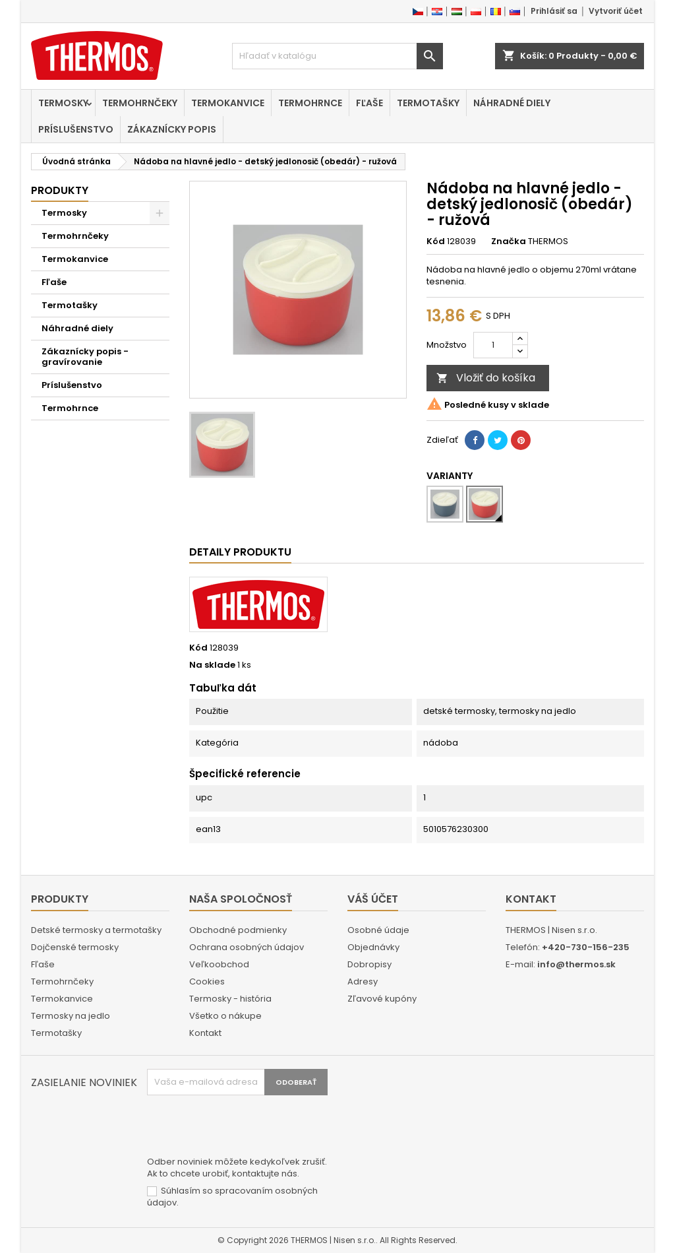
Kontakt (205, 1033)
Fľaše (369, 103)
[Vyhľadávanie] (337, 56)
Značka (508, 241)
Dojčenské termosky (75, 947)
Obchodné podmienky (238, 930)
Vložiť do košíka (485, 377)
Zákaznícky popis (171, 129)
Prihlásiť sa (554, 10)
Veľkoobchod (219, 964)
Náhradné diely (511, 103)
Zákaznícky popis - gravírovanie (85, 356)
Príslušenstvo (75, 129)
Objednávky (373, 947)
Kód (435, 241)
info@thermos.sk (576, 964)
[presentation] (247, 1127)
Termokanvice (227, 103)
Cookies (207, 981)
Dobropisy (369, 964)
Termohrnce (310, 103)
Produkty (59, 190)
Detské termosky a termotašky (96, 930)
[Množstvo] (493, 345)
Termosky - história (230, 998)
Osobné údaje (378, 930)
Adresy (362, 981)
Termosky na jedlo (70, 1016)
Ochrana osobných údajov (246, 947)
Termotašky (428, 103)
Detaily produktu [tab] (240, 552)
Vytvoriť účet (616, 10)
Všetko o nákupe (225, 1016)
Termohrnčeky (139, 103)
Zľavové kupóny (382, 998)
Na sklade (212, 665)
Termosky (63, 103)
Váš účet (372, 899)
